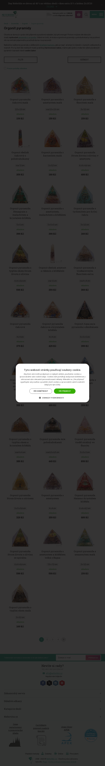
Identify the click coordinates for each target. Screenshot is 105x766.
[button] (52, 397)
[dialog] (52, 383)
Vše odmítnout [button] (41, 391)
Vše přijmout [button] (65, 391)
